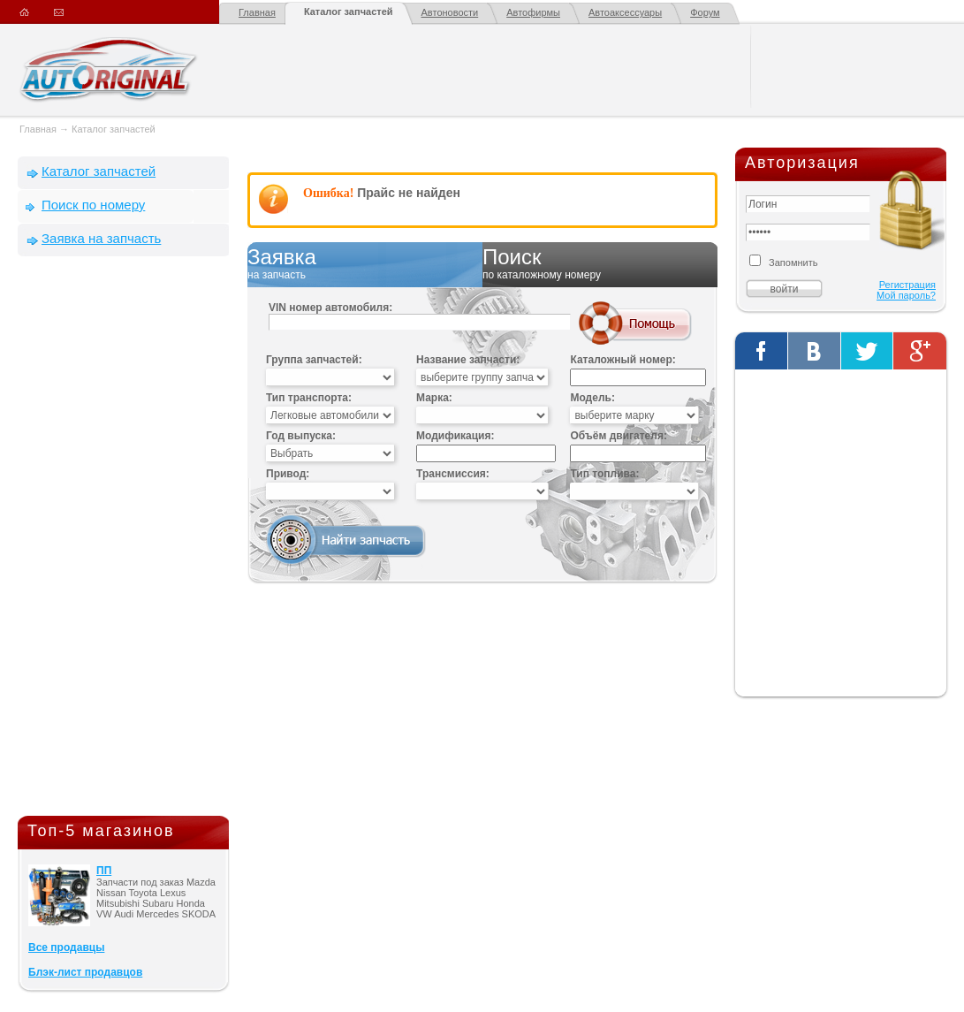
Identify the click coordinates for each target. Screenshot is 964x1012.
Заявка (364, 264)
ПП (103, 870)
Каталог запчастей (348, 11)
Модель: (592, 398)
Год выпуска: (301, 436)
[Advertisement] (123, 540)
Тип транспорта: (309, 398)
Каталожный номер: (622, 360)
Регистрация (907, 284)
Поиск (599, 264)
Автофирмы (533, 12)
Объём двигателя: (618, 436)
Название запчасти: (468, 360)
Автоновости (450, 12)
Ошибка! (328, 193)
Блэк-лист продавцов (85, 972)
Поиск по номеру (93, 204)
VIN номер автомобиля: (330, 307)
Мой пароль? (906, 295)
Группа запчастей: (314, 360)
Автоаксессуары (625, 12)
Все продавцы (66, 947)
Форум (704, 12)
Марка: (434, 398)
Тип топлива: (604, 474)
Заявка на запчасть (101, 238)
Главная (257, 12)
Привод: (287, 474)
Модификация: (455, 436)
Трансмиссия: (453, 474)
